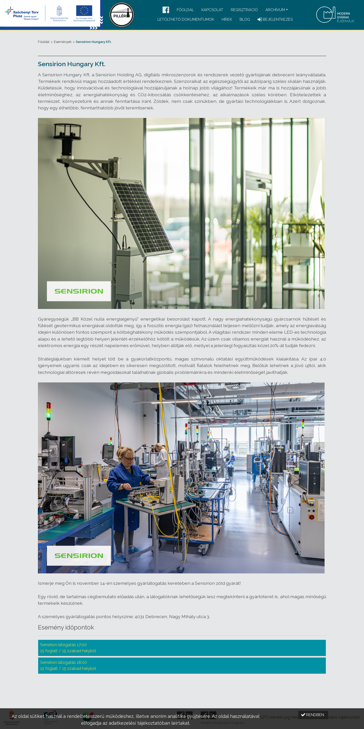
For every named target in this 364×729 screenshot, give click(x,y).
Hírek (227, 19)
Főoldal (185, 10)
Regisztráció (244, 10)
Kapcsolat (212, 10)
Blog (245, 19)
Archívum (275, 10)
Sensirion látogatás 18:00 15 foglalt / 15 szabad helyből (68, 665)
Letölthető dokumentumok (185, 19)
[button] (166, 10)
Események (63, 42)
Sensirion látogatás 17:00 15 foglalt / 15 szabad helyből (68, 647)
